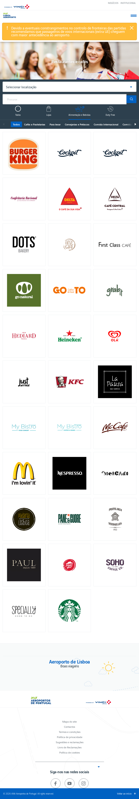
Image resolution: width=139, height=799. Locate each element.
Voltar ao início (124, 793)
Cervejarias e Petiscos (77, 124)
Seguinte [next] (135, 124)
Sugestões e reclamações (69, 742)
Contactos (69, 726)
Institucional (128, 3)
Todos (16, 124)
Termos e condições (69, 732)
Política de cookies (69, 752)
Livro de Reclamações (69, 747)
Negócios (113, 3)
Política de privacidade (69, 737)
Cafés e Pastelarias (34, 124)
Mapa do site (69, 721)
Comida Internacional (106, 124)
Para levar (55, 124)
